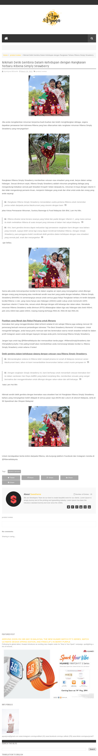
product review (15, 55)
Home (5, 55)
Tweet (11, 478)
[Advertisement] (49, 607)
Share (30, 478)
